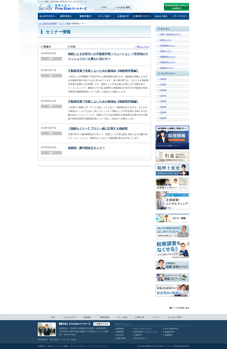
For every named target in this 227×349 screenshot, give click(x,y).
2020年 (163, 79)
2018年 (163, 90)
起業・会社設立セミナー (170, 34)
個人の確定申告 (171, 329)
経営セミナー (166, 40)
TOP (53, 317)
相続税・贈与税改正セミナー (86, 148)
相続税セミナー (167, 68)
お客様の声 (47, 16)
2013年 (163, 118)
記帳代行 (138, 335)
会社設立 (120, 335)
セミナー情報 (64, 23)
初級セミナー (166, 51)
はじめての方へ (70, 317)
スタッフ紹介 (104, 16)
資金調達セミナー (167, 45)
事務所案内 (85, 16)
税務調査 (120, 332)
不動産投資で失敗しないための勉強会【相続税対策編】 (103, 70)
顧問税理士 (66, 16)
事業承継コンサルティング (145, 332)
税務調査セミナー (167, 57)
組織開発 (168, 335)
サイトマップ (103, 346)
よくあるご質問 (174, 317)
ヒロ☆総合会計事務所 (47, 23)
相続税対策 (169, 332)
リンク (92, 346)
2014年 (163, 112)
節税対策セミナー (167, 62)
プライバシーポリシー (78, 346)
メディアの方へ (180, 16)
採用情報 (41, 346)
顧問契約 (120, 329)
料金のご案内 (161, 16)
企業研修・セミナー (142, 16)
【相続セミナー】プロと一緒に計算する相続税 (98, 128)
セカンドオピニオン (142, 329)
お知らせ (50, 346)
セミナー (157, 317)
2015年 (163, 107)
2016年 (163, 101)
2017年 (163, 95)
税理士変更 (121, 338)
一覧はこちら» (142, 46)
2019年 (163, 84)
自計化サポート (141, 338)
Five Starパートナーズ (59, 339)
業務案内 (87, 317)
